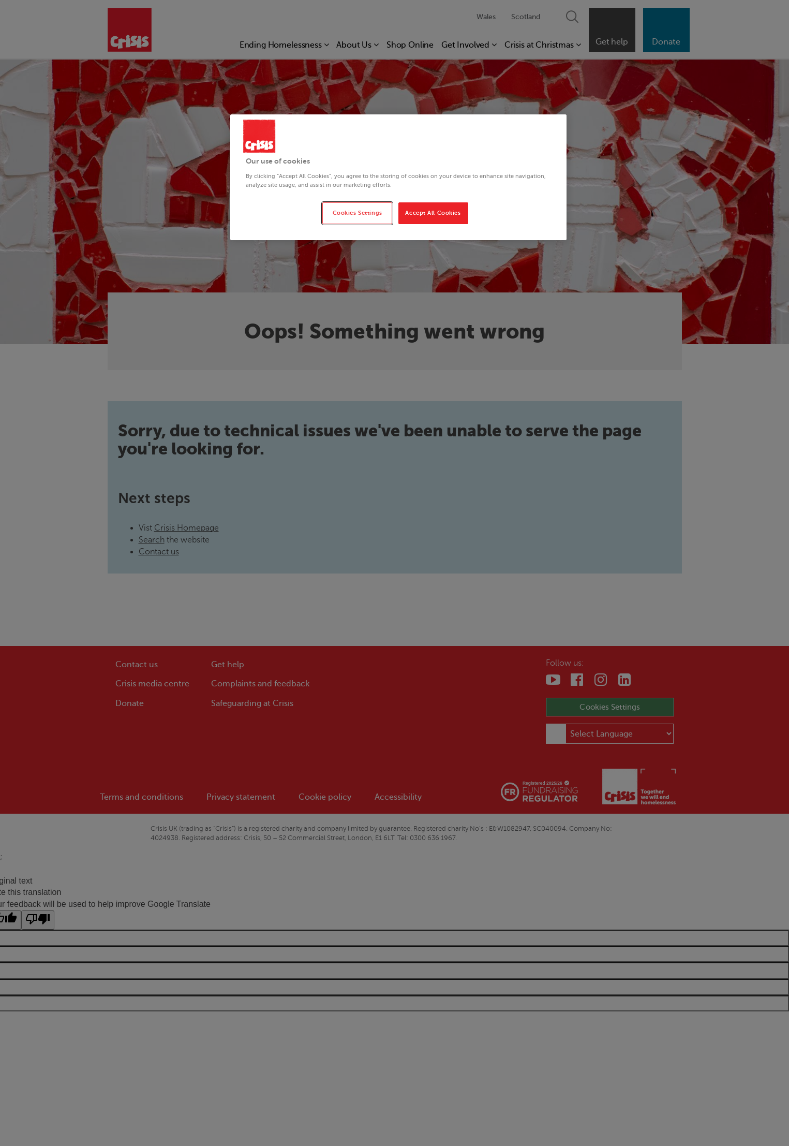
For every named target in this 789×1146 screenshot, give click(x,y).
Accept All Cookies (432, 213)
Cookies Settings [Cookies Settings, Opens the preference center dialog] (357, 213)
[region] (398, 177)
